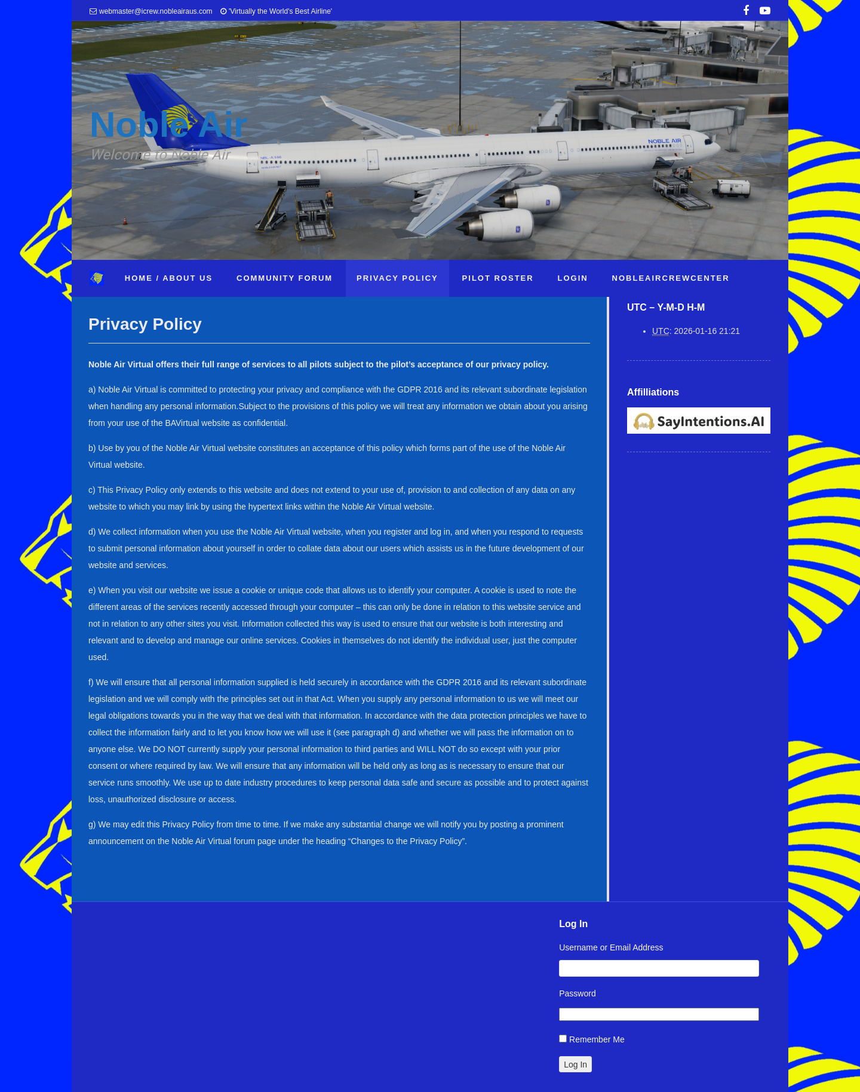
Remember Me (597, 1039)
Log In (575, 1064)
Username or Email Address (611, 947)
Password (577, 993)
